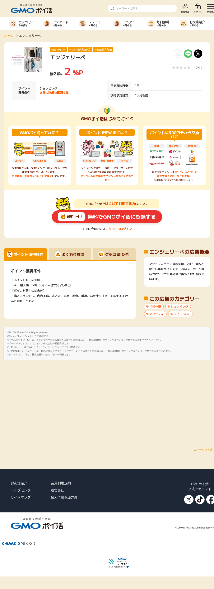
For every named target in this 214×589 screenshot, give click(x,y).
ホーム (9, 36)
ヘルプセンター (22, 490)
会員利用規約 (61, 483)
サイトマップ (21, 497)
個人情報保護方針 (64, 497)
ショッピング (179, 306)
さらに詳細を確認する (54, 92)
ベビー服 (155, 306)
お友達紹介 (19, 483)
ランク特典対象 (78, 49)
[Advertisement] (39, 399)
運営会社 (57, 490)
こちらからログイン (119, 229)
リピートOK (181, 314)
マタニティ (156, 314)
